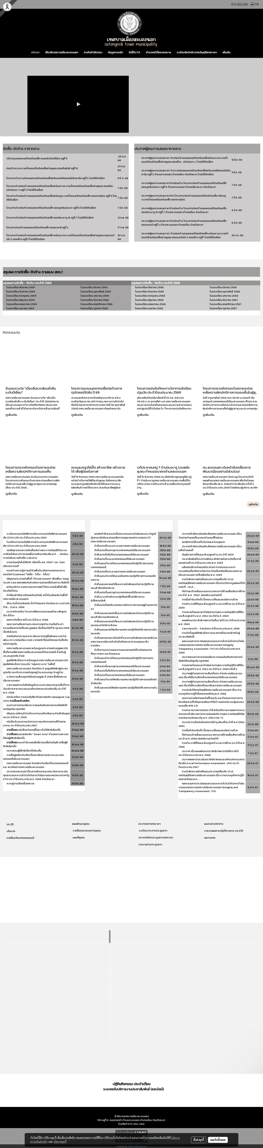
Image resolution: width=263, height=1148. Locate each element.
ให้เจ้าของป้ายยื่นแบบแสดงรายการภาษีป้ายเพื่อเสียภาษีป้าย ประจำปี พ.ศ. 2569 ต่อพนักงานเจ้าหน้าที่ (211, 593)
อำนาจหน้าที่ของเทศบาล (158, 52)
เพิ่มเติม (226, 52)
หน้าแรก (35, 52)
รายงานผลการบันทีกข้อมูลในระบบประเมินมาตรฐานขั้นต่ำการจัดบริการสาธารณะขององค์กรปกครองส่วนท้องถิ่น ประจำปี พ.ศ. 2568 (36, 689)
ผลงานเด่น (209, 838)
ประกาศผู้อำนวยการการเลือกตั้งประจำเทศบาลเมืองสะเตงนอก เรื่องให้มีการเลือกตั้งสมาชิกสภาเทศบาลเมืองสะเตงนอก (210, 683)
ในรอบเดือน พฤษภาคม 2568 (150, 304)
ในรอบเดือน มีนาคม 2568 (223, 287)
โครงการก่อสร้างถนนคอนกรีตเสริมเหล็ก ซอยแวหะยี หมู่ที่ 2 (37, 227)
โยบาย (11, 831)
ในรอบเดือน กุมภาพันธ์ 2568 (225, 292)
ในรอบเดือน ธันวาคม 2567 (224, 300)
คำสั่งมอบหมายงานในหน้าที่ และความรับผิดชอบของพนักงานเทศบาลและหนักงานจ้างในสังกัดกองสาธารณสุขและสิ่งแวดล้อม (124, 641)
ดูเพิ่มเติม (11, 415)
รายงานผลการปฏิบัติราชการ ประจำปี (223, 831)
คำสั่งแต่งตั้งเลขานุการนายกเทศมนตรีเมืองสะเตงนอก (122, 550)
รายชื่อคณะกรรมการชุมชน (86, 831)
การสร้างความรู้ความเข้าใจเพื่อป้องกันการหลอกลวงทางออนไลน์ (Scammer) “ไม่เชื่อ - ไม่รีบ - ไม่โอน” (34, 572)
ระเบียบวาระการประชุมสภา (152, 831)
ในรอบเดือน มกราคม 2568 (224, 296)
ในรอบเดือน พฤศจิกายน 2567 (225, 304)
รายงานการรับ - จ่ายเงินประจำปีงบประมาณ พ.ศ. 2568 (211, 628)
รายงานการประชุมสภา (150, 844)
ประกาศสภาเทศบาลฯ (149, 824)
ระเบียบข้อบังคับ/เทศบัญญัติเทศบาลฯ (197, 52)
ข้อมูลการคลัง (115, 52)
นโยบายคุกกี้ (60, 1141)
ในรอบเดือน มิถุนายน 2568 (149, 300)
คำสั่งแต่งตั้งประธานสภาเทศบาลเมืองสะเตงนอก (119, 572)
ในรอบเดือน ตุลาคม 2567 (223, 308)
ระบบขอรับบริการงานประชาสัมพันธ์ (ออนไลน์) (133, 1089)
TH (254, 4)
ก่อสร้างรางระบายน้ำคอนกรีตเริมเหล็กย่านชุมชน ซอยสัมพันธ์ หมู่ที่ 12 (42, 168)
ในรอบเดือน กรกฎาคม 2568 (150, 296)
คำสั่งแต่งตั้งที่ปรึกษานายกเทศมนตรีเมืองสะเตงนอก (121, 555)
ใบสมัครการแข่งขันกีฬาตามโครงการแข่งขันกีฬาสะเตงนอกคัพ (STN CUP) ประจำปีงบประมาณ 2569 (35, 544)
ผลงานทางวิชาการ (213, 824)
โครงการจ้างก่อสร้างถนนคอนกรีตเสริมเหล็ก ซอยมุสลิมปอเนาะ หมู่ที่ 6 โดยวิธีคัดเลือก (51, 208)
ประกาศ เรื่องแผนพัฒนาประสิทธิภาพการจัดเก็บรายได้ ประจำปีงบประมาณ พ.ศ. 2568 (208, 753)
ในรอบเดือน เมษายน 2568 (149, 308)
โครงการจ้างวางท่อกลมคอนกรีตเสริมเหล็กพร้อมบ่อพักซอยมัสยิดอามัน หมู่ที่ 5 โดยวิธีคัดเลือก (55, 178)
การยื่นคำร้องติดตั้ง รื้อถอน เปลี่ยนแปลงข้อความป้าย (210, 599)
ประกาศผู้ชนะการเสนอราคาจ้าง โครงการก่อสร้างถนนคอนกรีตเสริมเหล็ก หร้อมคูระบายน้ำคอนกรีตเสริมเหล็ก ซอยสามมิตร (183, 198)
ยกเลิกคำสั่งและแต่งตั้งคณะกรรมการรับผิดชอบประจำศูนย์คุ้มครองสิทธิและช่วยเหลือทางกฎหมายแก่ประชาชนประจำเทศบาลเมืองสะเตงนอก (123, 537)
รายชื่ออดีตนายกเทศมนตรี (20, 838)
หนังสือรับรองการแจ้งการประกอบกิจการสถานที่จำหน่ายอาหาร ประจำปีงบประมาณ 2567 (34, 723)
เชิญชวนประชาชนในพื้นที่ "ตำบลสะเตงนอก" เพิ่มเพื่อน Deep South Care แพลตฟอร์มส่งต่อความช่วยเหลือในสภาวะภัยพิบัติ (36, 580)
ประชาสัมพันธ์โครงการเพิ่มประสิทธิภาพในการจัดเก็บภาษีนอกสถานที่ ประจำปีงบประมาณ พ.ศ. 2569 (209, 561)
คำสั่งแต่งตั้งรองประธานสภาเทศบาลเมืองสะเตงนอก (122, 546)
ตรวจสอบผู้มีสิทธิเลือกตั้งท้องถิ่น (24, 751)
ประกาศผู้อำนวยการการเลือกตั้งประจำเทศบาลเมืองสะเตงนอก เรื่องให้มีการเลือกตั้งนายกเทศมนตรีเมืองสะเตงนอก (210, 675)
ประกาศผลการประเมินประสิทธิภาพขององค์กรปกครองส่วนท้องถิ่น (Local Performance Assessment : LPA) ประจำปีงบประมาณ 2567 (211, 763)
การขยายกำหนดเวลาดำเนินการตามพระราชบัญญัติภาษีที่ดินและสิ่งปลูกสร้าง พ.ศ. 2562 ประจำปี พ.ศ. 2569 (210, 614)
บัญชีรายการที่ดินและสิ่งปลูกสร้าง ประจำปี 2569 (208, 555)
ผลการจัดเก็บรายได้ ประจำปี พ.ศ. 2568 (28, 620)
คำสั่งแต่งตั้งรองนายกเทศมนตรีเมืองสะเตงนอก (119, 559)
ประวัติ (10, 824)
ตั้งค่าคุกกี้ (198, 1139)
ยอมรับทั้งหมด (218, 1139)
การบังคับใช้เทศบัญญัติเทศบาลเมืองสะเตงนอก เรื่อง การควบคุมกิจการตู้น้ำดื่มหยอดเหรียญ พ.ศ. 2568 (210, 692)
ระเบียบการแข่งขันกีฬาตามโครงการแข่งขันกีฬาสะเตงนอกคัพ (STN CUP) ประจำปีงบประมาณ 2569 (35, 536)
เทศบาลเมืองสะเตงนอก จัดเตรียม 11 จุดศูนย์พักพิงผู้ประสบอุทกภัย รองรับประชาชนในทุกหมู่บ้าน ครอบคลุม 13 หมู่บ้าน (35, 670)
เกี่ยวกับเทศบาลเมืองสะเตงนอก (61, 52)
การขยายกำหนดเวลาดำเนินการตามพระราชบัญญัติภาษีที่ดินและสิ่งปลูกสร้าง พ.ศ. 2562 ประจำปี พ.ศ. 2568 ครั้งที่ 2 (210, 667)
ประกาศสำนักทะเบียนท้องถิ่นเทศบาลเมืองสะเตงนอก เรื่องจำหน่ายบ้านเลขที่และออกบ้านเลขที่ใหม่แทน (210, 536)
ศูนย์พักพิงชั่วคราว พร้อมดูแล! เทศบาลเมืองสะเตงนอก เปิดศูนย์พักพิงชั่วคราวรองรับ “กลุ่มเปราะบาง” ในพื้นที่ (35, 662)
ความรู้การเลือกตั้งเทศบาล (20, 783)
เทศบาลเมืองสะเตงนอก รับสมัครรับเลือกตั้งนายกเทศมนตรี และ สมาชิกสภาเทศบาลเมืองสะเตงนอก (35, 765)
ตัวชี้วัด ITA (134, 52)
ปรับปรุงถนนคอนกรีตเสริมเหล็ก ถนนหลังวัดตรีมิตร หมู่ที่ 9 (37, 158)
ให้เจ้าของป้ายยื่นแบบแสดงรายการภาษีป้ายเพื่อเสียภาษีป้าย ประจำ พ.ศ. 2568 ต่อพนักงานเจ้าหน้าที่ (211, 737)
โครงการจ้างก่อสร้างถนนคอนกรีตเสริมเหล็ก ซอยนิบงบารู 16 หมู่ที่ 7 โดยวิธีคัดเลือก (50, 218)
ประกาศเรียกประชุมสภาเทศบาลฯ (155, 838)
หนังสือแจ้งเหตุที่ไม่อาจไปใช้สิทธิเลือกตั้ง (34, 730)
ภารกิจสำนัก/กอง (93, 52)
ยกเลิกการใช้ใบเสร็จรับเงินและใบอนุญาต (203, 542)
